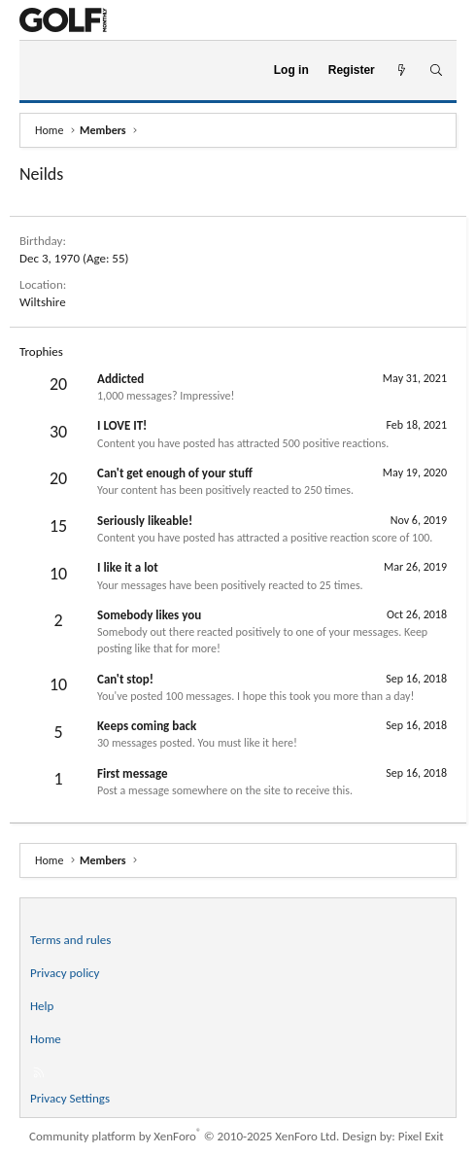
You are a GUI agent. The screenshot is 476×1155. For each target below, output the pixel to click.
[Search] (436, 70)
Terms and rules (70, 939)
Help (41, 1005)
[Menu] (42, 71)
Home (45, 1039)
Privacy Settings (70, 1098)
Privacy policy (65, 972)
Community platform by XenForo (184, 1136)
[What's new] (402, 70)
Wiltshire (42, 302)
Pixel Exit (421, 1136)
